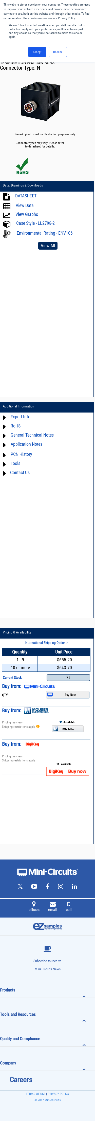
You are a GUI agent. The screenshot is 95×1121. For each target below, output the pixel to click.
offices (34, 907)
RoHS (16, 425)
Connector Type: (18, 68)
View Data (25, 205)
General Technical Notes (32, 435)
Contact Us (20, 472)
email (52, 907)
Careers (21, 1079)
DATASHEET (25, 195)
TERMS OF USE (35, 1094)
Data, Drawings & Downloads (23, 185)
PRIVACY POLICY (58, 1094)
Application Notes (26, 444)
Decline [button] (58, 52)
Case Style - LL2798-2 (35, 223)
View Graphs (26, 214)
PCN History (21, 454)
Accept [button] (37, 52)
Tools (15, 463)
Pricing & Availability (17, 632)
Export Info (20, 416)
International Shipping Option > (46, 643)
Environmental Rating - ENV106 (45, 233)
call (69, 907)
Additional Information (18, 406)
